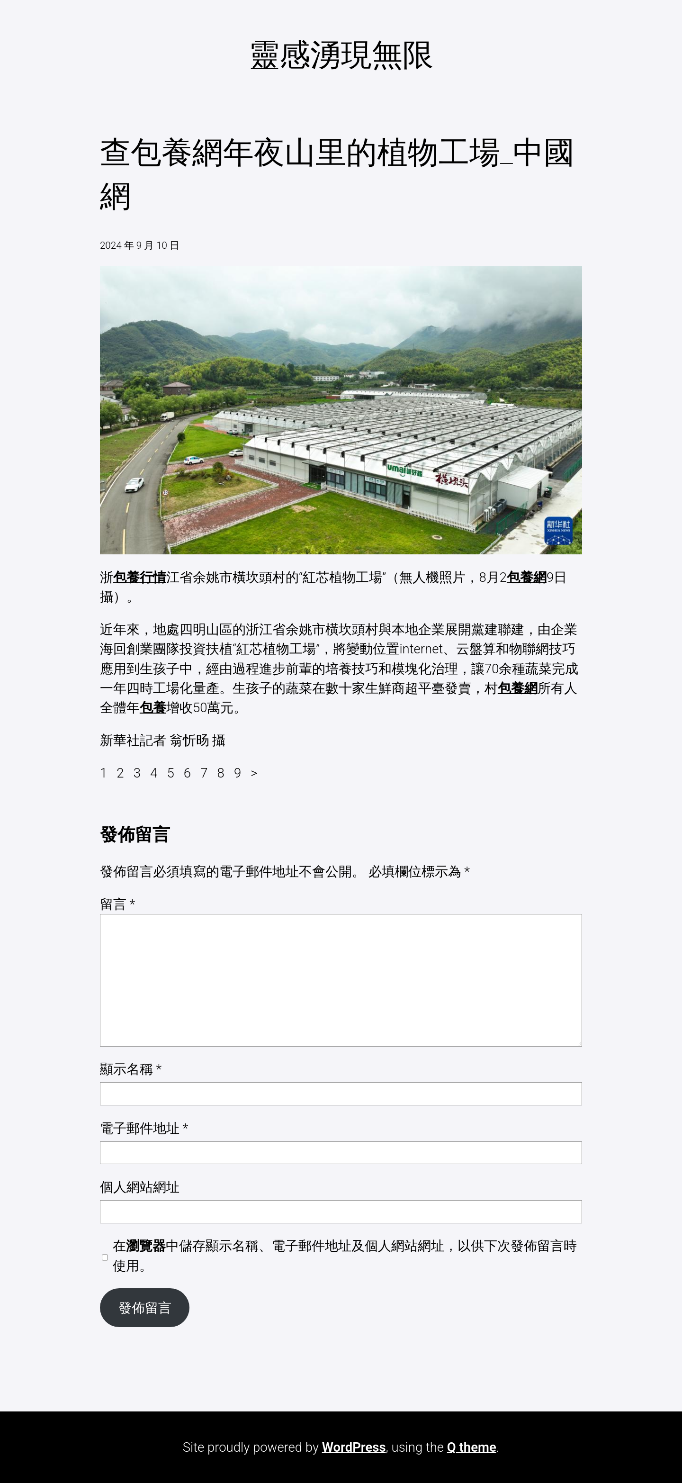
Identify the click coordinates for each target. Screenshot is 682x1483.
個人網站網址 (139, 1187)
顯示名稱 (131, 1069)
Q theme (471, 1447)
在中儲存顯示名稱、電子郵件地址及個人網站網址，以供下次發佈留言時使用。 (345, 1255)
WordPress (354, 1447)
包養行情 (139, 577)
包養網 (527, 577)
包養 (153, 707)
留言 (117, 904)
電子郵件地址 (144, 1128)
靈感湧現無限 (341, 55)
